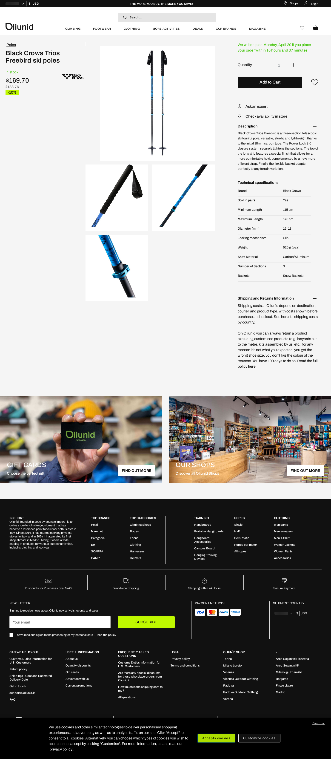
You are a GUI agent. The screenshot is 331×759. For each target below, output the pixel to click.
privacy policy (61, 749)
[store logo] (32, 26)
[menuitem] (72, 30)
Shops (294, 3)
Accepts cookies (216, 738)
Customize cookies (259, 738)
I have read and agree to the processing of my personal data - (66, 635)
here (285, 317)
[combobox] (167, 17)
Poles (11, 45)
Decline (318, 723)
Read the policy (105, 635)
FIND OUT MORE (136, 471)
